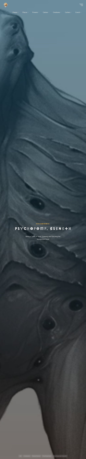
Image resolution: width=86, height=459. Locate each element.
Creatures (27, 456)
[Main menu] (81, 5)
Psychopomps (42, 224)
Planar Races (36, 456)
